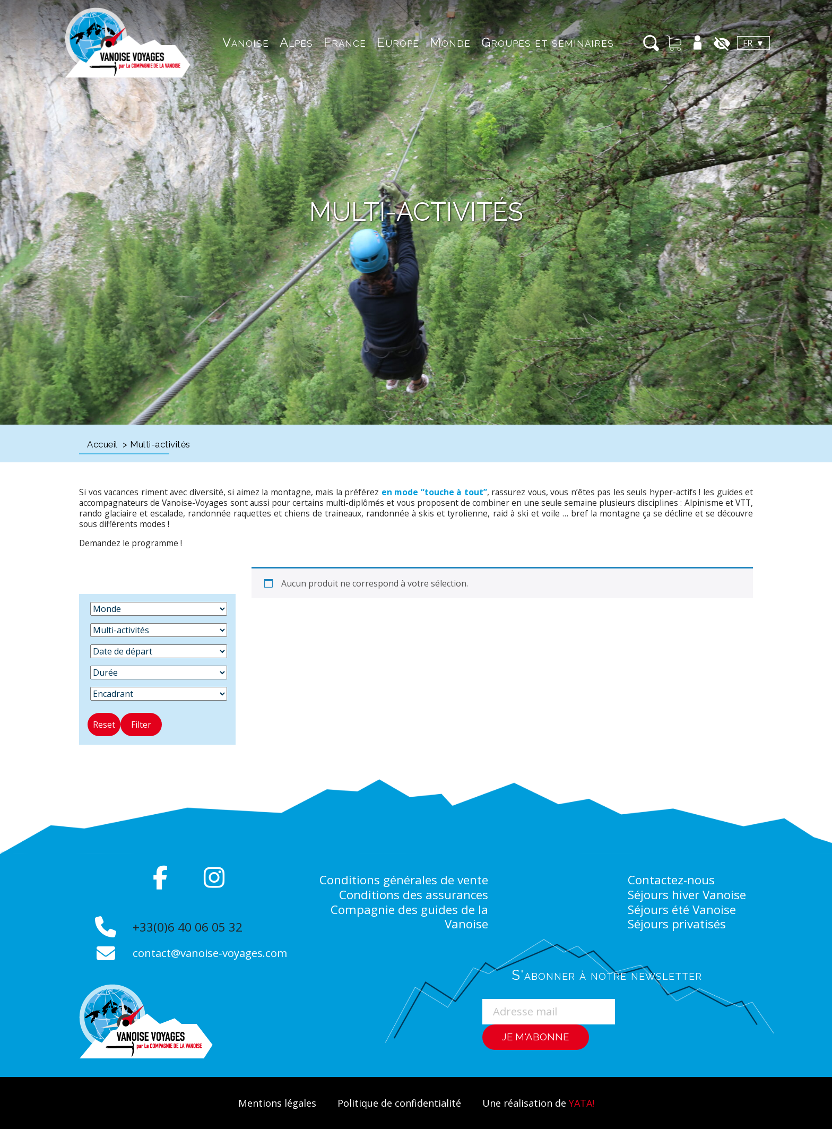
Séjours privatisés (678, 923)
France (328, 42)
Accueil (102, 444)
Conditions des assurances (412, 894)
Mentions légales (272, 1102)
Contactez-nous (672, 879)
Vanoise (229, 42)
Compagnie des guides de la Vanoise (408, 917)
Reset (104, 724)
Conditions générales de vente (401, 879)
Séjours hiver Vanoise (689, 894)
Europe (381, 42)
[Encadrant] (158, 694)
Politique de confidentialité (398, 1102)
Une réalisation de (541, 1102)
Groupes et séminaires (531, 42)
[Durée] (158, 672)
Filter (141, 724)
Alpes (280, 42)
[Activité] (158, 630)
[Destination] (158, 609)
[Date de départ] (158, 651)
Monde (433, 42)
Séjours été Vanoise (683, 909)
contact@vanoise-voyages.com (212, 952)
